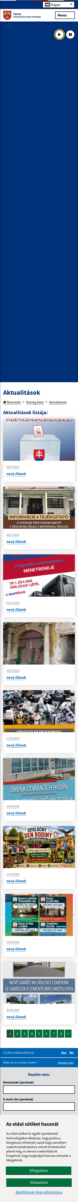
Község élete (35, 402)
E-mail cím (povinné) (18, 1099)
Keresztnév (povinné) (18, 1082)
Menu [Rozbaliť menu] (65, 15)
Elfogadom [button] (39, 1170)
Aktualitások (58, 402)
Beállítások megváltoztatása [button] (39, 1192)
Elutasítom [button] (39, 1182)
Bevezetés (12, 402)
